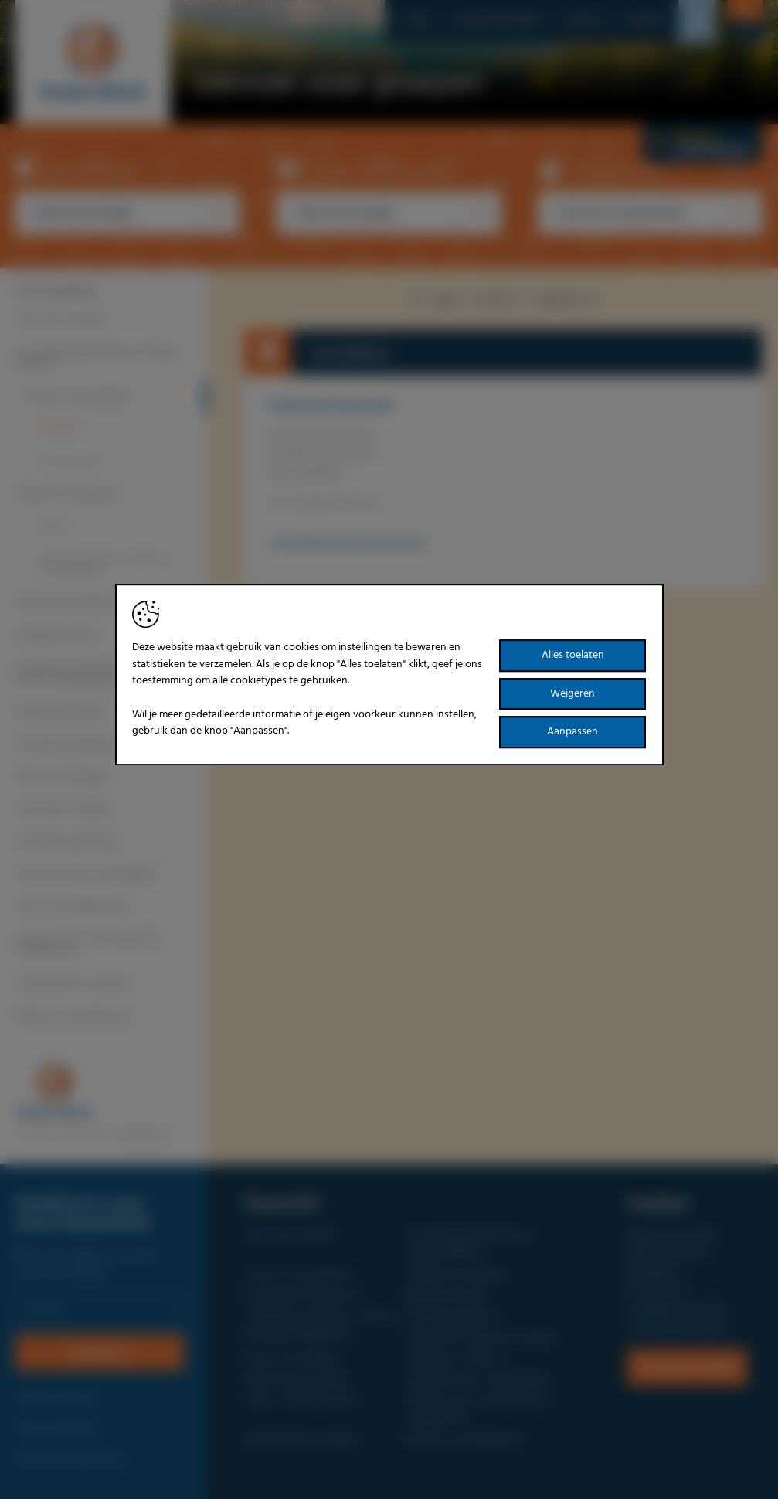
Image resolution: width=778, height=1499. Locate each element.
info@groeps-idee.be (677, 1309)
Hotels (54, 526)
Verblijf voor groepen (66, 494)
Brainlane (145, 1135)
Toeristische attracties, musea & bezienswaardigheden (91, 674)
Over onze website (498, 20)
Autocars (60, 429)
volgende (569, 300)
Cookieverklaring (55, 1398)
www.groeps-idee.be (678, 1328)
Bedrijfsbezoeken (57, 635)
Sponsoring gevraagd (66, 842)
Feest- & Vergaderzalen (72, 907)
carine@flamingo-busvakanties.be (347, 542)
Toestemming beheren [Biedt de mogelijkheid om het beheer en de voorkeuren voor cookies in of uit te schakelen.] (70, 1459)
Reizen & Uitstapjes (62, 777)
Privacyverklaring (56, 1428)
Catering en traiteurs (65, 809)
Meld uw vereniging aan (74, 1016)
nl (745, 10)
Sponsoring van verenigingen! (87, 874)
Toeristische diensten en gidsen (91, 744)
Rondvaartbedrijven (62, 712)
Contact (646, 20)
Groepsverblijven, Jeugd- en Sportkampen (106, 565)
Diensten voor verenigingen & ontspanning (88, 945)
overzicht (496, 300)
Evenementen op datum (73, 983)
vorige (431, 300)
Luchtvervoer (71, 461)
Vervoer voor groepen (77, 396)
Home (417, 20)
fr (744, 31)
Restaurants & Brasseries (74, 603)
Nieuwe (702, 144)
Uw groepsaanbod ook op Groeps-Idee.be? (98, 358)
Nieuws (583, 20)
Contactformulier (687, 1367)
